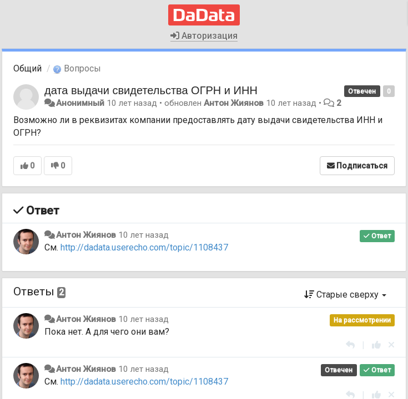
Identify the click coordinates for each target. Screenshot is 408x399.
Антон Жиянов (234, 103)
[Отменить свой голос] (391, 345)
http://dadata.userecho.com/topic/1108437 (144, 247)
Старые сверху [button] (345, 294)
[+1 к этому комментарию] (376, 345)
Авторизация (204, 35)
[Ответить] (350, 345)
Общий (27, 68)
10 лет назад (143, 235)
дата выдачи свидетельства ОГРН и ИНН (151, 90)
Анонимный (80, 103)
